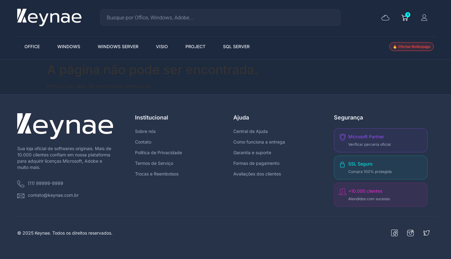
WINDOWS (68, 46)
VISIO (162, 46)
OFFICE (32, 46)
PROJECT (195, 46)
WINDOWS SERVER (118, 46)
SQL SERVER (236, 46)
